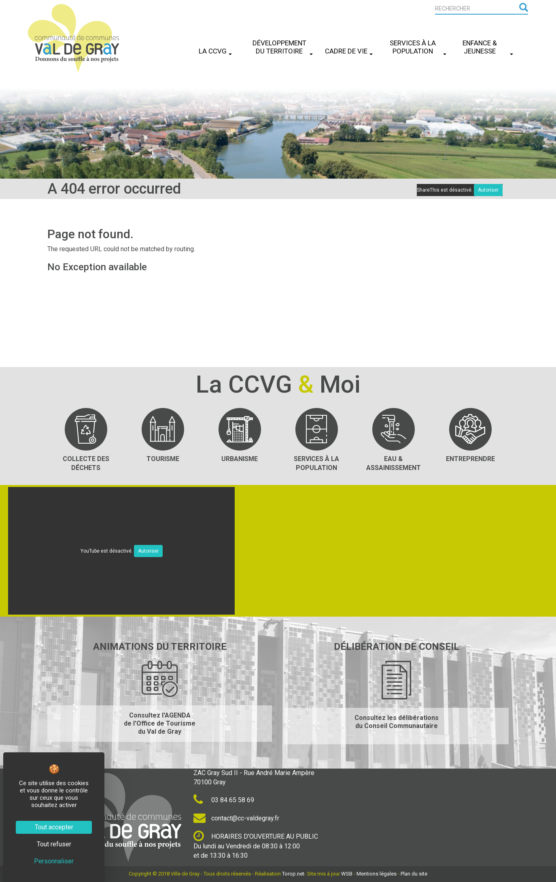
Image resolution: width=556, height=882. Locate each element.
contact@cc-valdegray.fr (236, 818)
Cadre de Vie (349, 51)
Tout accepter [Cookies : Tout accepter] (54, 827)
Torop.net (293, 874)
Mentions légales (377, 874)
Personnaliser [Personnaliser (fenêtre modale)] (54, 861)
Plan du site (414, 874)
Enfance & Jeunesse (488, 47)
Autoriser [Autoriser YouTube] (148, 551)
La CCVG (215, 51)
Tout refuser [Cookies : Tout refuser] (54, 844)
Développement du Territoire (283, 47)
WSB (346, 874)
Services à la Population (418, 47)
